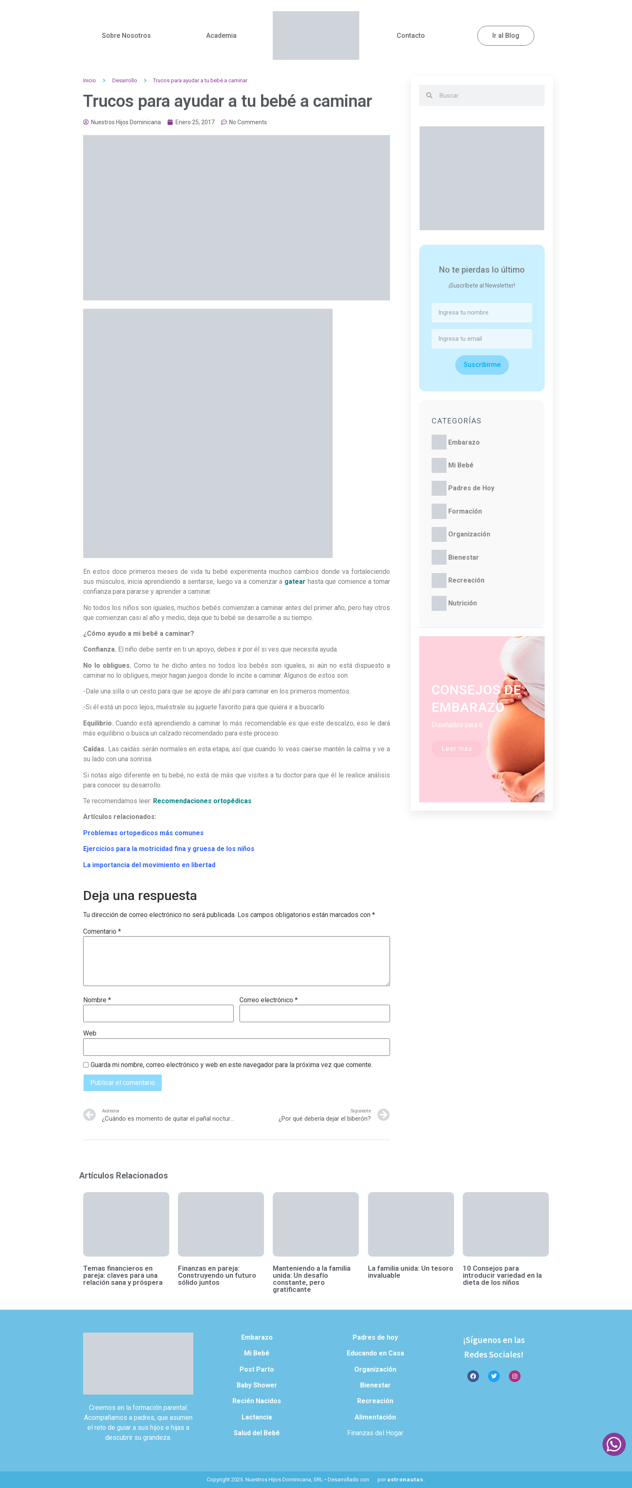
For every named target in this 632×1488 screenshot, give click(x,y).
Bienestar (463, 557)
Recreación (466, 580)
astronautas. (406, 1479)
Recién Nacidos (256, 1401)
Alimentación (375, 1417)
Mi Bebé (461, 465)
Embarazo (464, 442)
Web (89, 1033)
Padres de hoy (375, 1337)
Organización (469, 534)
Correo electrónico (268, 1000)
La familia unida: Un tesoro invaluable (410, 1271)
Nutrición (462, 603)
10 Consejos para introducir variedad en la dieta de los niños (502, 1275)
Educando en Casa (375, 1353)
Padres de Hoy (471, 488)
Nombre (97, 1000)
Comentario (102, 931)
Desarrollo (124, 80)
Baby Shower (257, 1385)
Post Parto (256, 1369)
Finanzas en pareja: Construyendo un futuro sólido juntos (217, 1275)
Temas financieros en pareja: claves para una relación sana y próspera (123, 1275)
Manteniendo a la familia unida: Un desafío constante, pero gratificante (312, 1279)
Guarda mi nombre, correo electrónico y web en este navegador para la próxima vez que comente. (232, 1065)
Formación (465, 511)
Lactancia (257, 1417)
